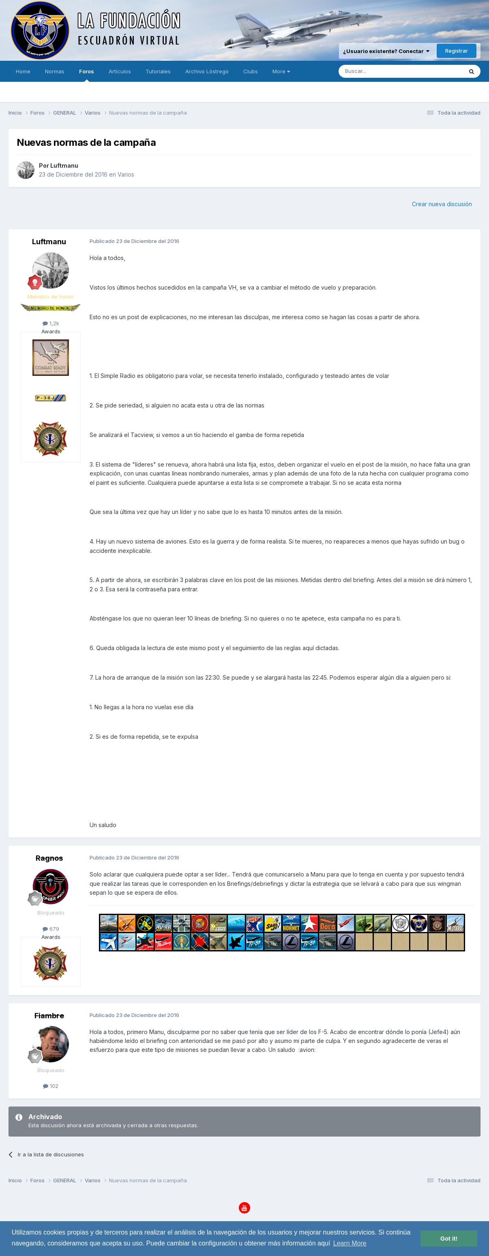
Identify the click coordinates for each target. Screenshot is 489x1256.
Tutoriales (158, 71)
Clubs (250, 71)
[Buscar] (375, 71)
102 (50, 1086)
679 (51, 928)
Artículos (120, 71)
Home (23, 71)
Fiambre (49, 1015)
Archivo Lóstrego (207, 71)
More (281, 71)
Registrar (456, 50)
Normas (54, 71)
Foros (86, 75)
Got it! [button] (448, 1238)
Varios (126, 174)
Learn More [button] (350, 1243)
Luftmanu (64, 165)
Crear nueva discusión (442, 203)
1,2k (51, 323)
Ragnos (49, 858)
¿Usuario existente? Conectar (386, 51)
